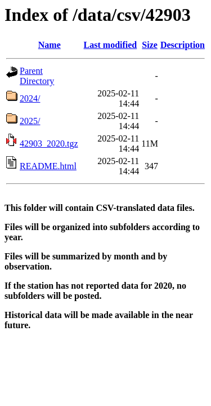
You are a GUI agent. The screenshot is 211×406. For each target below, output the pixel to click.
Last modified (110, 45)
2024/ (30, 98)
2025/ (30, 121)
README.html (48, 166)
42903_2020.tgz (49, 143)
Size (150, 45)
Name (49, 45)
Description (182, 45)
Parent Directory (37, 76)
